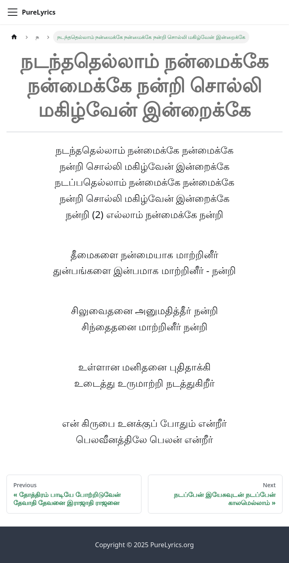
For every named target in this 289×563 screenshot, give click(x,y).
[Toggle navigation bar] (12, 12)
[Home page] (14, 37)
